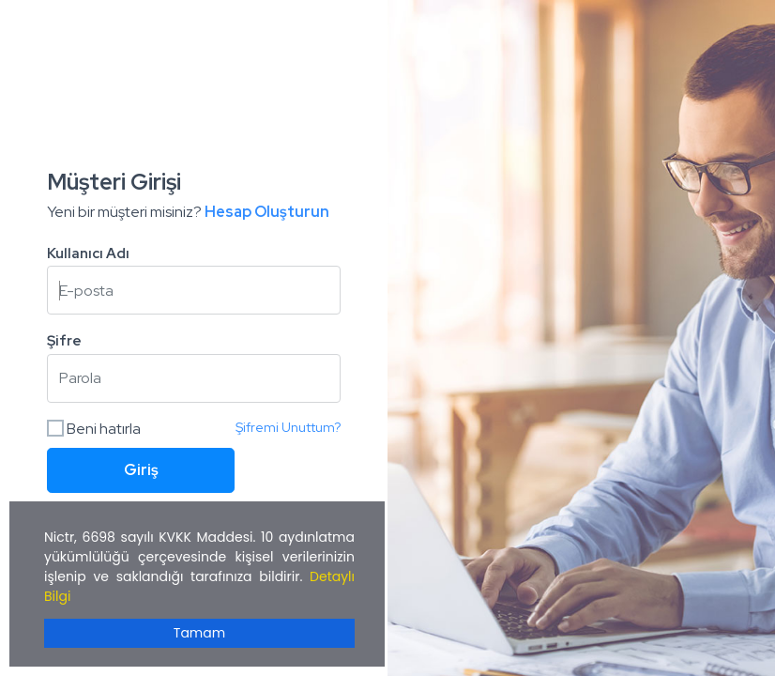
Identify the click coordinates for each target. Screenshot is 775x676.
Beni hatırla (94, 428)
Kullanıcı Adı (88, 253)
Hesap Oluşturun (267, 212)
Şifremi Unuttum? (288, 427)
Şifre (64, 340)
